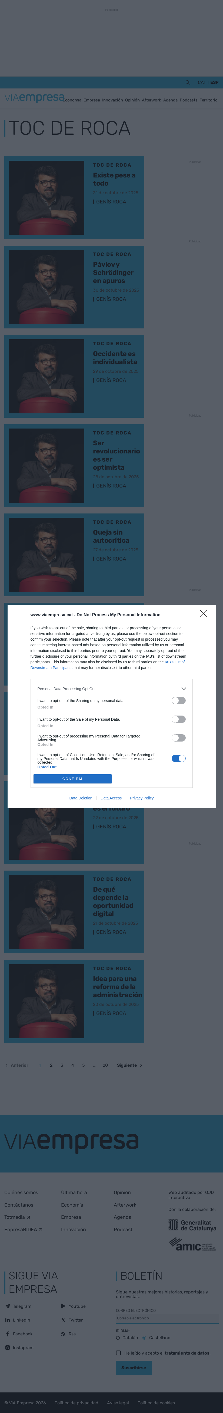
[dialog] (112, 706)
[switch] (179, 700)
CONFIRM (72, 779)
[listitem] (112, 688)
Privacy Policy (142, 798)
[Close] (205, 615)
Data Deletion (80, 798)
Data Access (111, 798)
